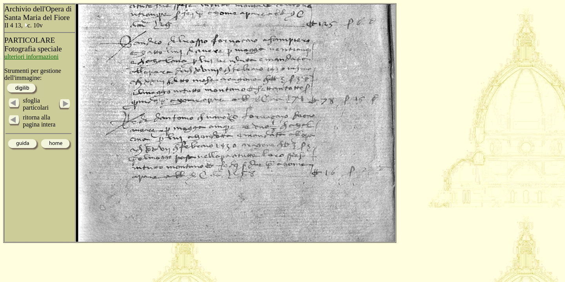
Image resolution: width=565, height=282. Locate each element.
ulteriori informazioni (31, 56)
